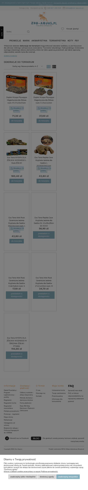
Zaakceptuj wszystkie (68, 476)
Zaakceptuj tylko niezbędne (23, 476)
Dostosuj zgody (47, 476)
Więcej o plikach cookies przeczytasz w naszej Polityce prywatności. (31, 471)
